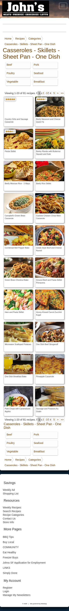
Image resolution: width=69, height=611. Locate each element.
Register (7, 587)
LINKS (6, 567)
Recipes (20, 38)
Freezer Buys (10, 557)
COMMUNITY (11, 547)
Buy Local (8, 542)
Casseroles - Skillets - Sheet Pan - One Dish (30, 44)
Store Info (8, 522)
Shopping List (10, 493)
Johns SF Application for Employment (24, 562)
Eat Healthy (9, 552)
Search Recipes (12, 511)
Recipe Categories (13, 514)
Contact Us (9, 518)
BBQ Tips (8, 536)
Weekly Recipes (12, 507)
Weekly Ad (9, 489)
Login (6, 591)
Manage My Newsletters (16, 595)
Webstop (44, 604)
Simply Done (10, 572)
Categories (35, 38)
